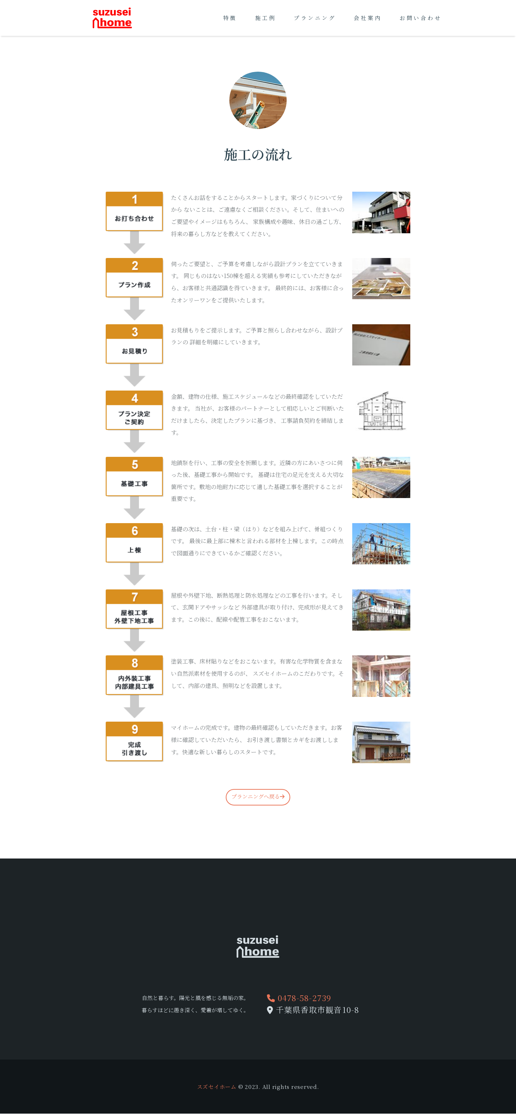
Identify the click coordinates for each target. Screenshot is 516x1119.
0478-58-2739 (299, 997)
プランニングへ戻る (258, 796)
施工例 (265, 17)
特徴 (230, 17)
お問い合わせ (420, 17)
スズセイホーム (216, 1086)
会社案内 (368, 17)
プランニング (315, 17)
